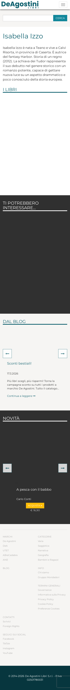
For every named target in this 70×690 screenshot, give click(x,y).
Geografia (43, 555)
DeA (5, 545)
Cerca (60, 18)
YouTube (8, 653)
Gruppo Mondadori (48, 577)
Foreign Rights (11, 626)
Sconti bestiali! (19, 364)
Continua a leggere (21, 396)
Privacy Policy (46, 599)
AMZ (5, 559)
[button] (7, 353)
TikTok (6, 643)
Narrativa (43, 550)
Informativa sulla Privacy (52, 594)
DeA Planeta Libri (21, 4)
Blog (6, 568)
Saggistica (43, 545)
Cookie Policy (45, 604)
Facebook (8, 638)
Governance (45, 590)
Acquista (35, 505)
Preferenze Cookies (49, 608)
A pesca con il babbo (33, 490)
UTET (6, 550)
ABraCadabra (10, 555)
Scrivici (7, 621)
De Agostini (9, 541)
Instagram (8, 648)
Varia (40, 541)
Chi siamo (43, 572)
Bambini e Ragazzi (48, 559)
